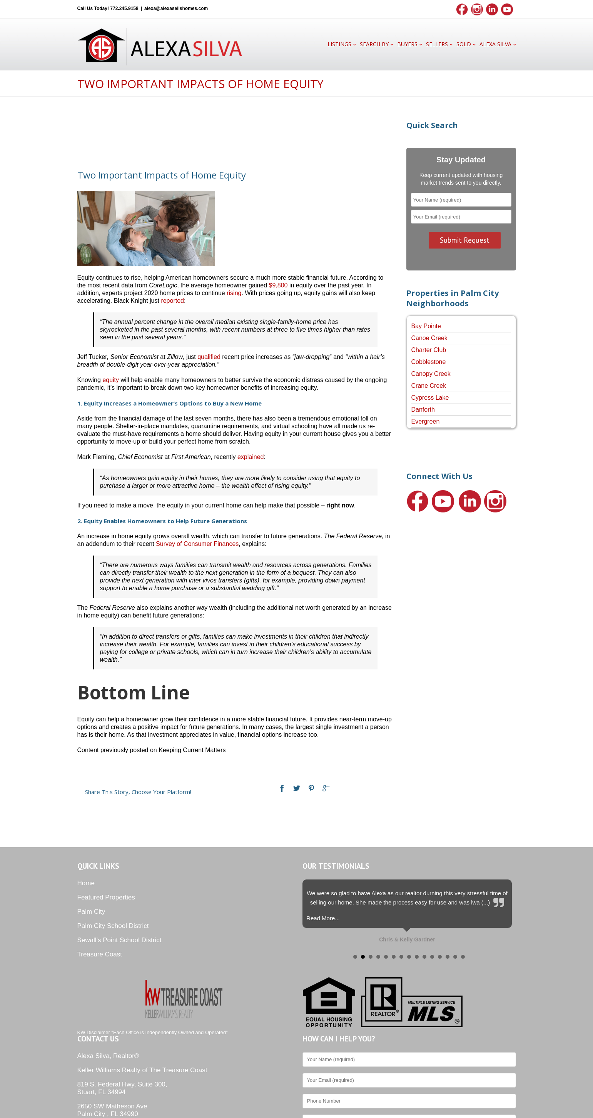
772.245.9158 (124, 8)
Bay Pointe (426, 326)
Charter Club (428, 350)
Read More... (323, 918)
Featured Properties (106, 897)
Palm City (91, 911)
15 (463, 957)
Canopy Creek (431, 373)
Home (86, 883)
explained (250, 457)
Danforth (423, 409)
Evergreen (425, 421)
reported (172, 300)
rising (234, 293)
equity (110, 380)
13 (447, 957)
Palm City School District (113, 925)
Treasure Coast (99, 954)
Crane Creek (428, 385)
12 (440, 957)
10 (424, 957)
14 (455, 957)
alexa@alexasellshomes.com (176, 8)
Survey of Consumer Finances (197, 544)
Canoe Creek (429, 338)
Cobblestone (428, 362)
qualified (208, 357)
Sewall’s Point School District (119, 940)
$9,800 (278, 285)
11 (432, 957)
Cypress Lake (430, 397)
